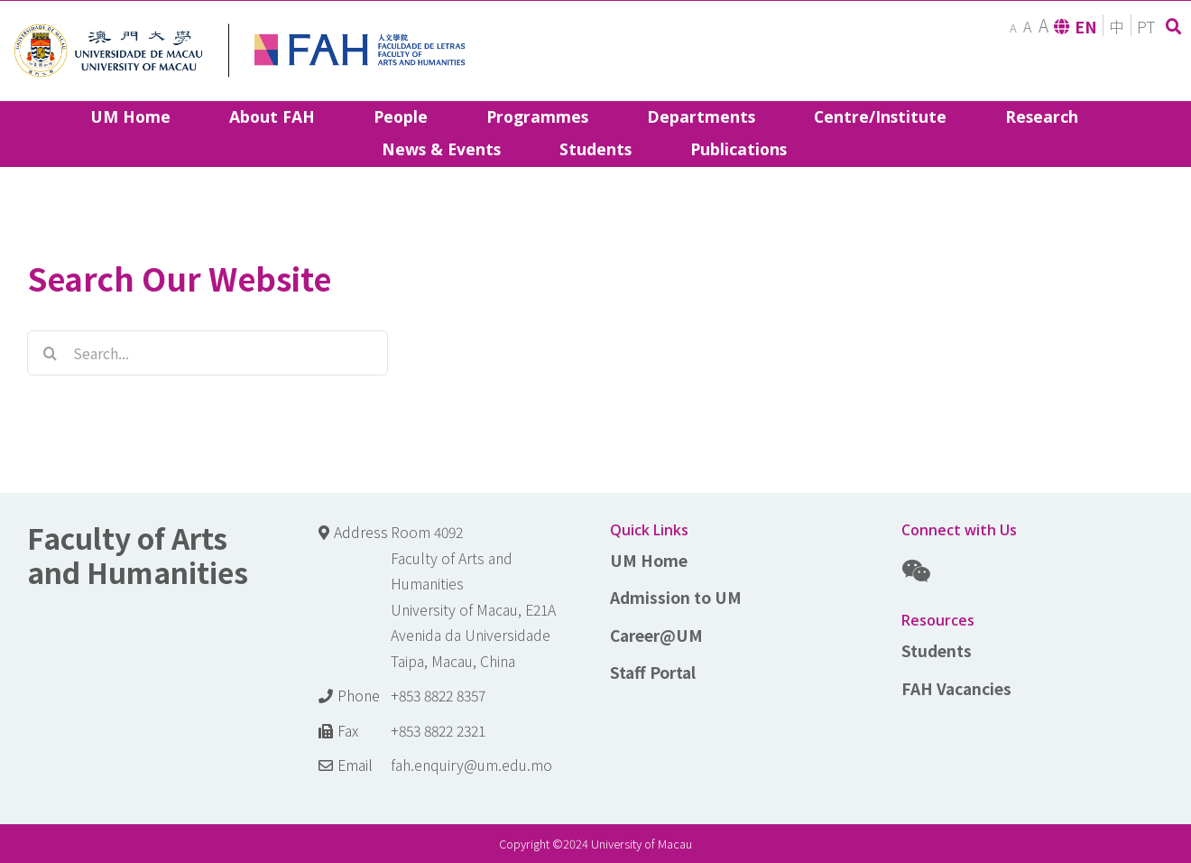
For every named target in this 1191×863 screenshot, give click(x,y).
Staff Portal (653, 672)
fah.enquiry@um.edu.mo (471, 765)
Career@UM (656, 635)
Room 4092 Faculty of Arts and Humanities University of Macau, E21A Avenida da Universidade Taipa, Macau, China (473, 597)
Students (936, 650)
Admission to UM (676, 597)
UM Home (649, 560)
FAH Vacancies (956, 688)
